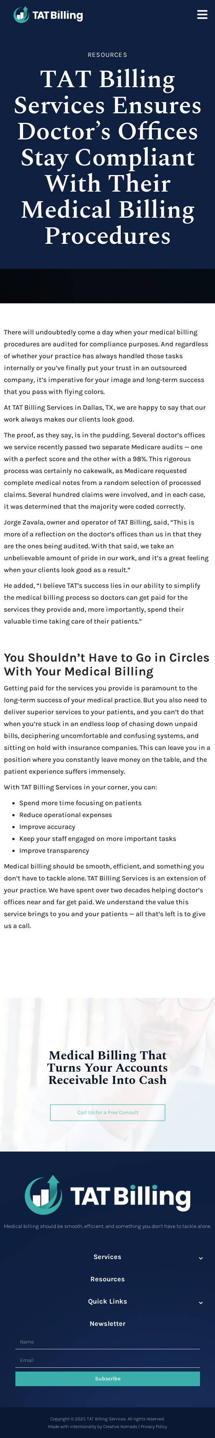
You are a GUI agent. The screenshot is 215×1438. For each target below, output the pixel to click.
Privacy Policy (154, 1426)
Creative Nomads (120, 1426)
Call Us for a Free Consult (107, 1112)
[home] (46, 12)
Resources (107, 1279)
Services (107, 1257)
